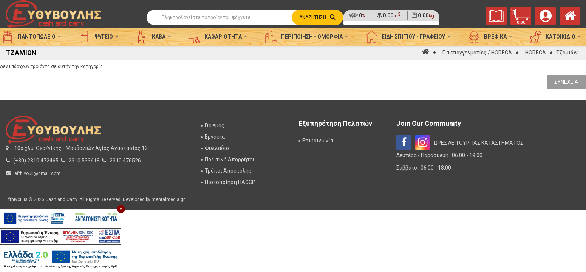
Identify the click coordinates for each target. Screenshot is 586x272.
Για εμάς (214, 125)
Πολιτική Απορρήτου (230, 159)
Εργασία (215, 137)
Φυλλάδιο (217, 148)
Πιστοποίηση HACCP (230, 182)
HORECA (535, 52)
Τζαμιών (567, 52)
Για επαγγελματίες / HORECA (477, 52)
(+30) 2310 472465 (36, 161)
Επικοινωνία (317, 141)
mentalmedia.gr (168, 199)
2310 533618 (84, 161)
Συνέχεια (566, 82)
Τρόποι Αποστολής (228, 171)
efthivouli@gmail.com (37, 173)
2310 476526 (125, 161)
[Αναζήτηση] (245, 17)
